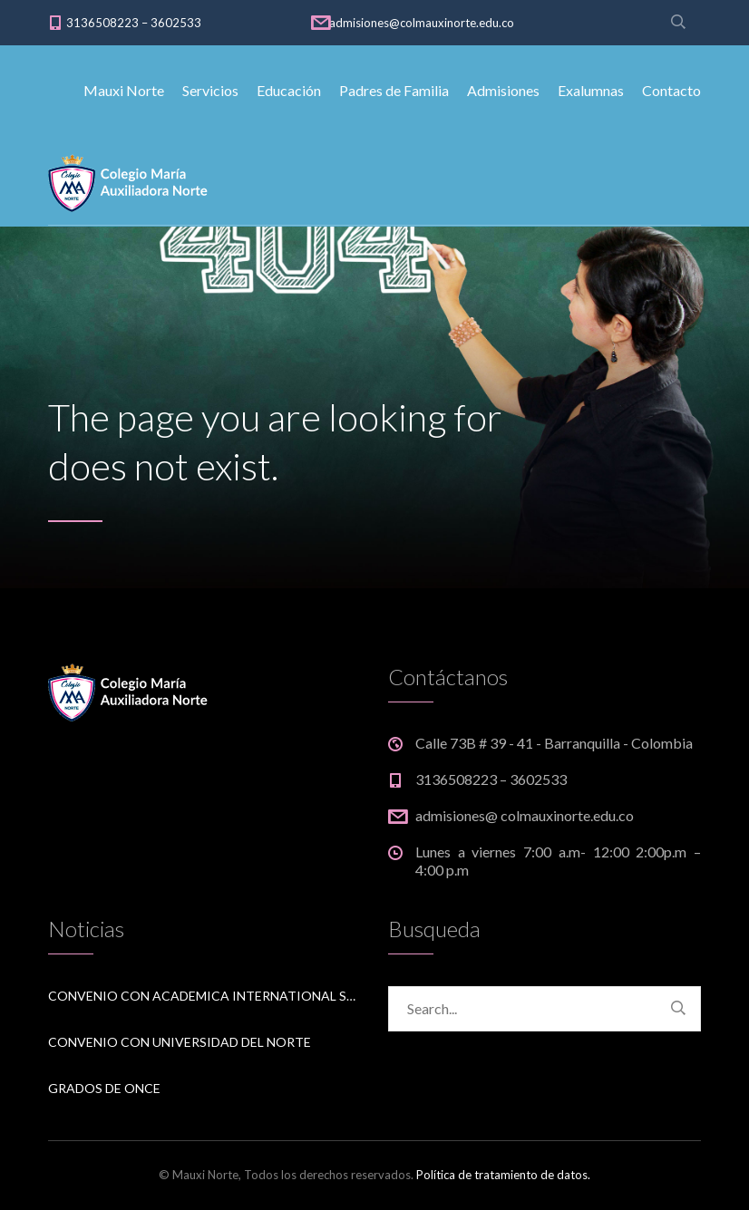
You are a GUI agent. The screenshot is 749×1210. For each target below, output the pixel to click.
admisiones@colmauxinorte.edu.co (421, 22)
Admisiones (503, 90)
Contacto (671, 90)
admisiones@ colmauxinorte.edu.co (524, 815)
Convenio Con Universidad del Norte (179, 1042)
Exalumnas (591, 90)
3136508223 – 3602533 (133, 22)
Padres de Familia (394, 90)
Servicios (210, 90)
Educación (289, 90)
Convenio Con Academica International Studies (204, 995)
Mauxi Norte (123, 90)
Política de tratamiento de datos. (503, 1174)
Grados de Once (104, 1088)
